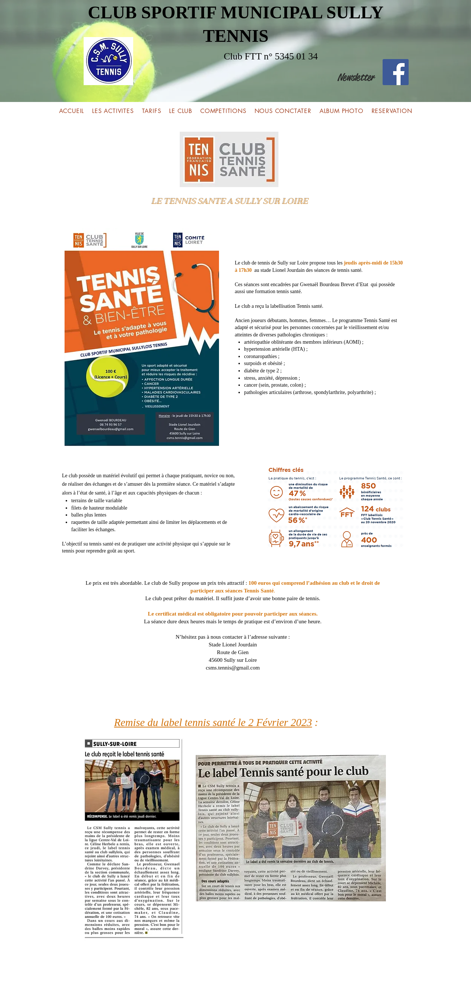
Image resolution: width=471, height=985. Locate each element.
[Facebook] (396, 72)
